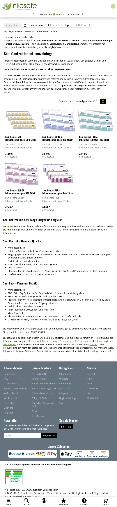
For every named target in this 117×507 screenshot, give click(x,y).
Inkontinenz (37, 25)
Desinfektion (9, 344)
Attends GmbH (39, 378)
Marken (93, 344)
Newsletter (9, 403)
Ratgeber (8, 412)
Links (89, 383)
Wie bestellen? (11, 398)
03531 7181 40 (42, 14)
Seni (9, 226)
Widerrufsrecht (11, 393)
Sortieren (63, 101)
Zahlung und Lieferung (15, 388)
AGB (6, 378)
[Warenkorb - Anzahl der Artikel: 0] (105, 502)
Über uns (8, 407)
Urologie (63, 378)
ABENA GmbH (39, 373)
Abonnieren (49, 435)
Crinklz (35, 411)
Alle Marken (38, 416)
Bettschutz (64, 388)
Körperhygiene (104, 341)
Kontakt (91, 373)
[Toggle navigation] (9, 502)
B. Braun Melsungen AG (44, 388)
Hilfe (89, 378)
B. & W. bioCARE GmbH (43, 383)
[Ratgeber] (84, 502)
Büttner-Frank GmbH (42, 393)
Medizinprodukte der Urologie (43, 341)
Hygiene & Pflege (68, 398)
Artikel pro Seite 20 (86, 101)
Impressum (9, 373)
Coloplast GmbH (40, 398)
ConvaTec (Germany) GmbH (42, 405)
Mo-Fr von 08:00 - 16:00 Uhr (68, 14)
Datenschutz (10, 383)
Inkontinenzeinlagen (59, 25)
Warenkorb (92, 388)
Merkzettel (92, 398)
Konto (90, 393)
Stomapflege (66, 341)
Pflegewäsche (84, 341)
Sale (61, 403)
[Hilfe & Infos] (113, 6)
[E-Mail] (22, 435)
